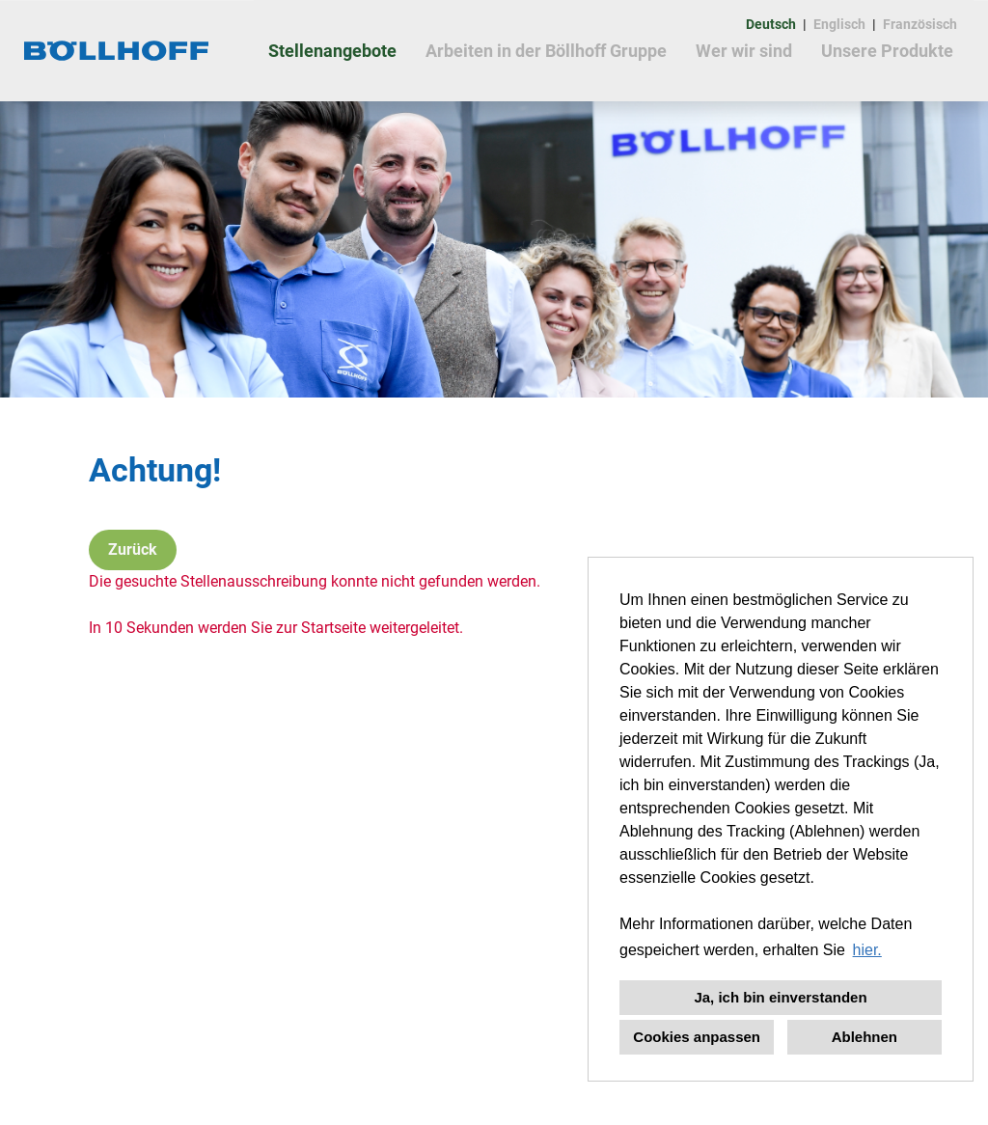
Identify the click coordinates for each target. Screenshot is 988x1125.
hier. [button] (867, 950)
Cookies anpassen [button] (696, 1037)
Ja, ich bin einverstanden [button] (780, 997)
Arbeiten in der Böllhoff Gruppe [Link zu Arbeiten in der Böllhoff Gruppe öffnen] (546, 51)
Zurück (132, 549)
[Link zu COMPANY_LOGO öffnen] (117, 50)
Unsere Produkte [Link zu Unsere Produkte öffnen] (887, 51)
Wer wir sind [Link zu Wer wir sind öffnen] (744, 51)
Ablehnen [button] (864, 1037)
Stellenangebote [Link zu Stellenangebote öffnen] (332, 51)
